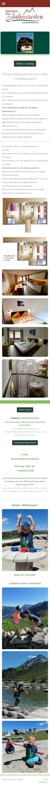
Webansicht (43, 782)
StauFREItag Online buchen (25, 443)
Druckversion (9, 779)
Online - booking (25, 63)
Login (45, 779)
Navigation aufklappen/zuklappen (25, 3)
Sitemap (20, 779)
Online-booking (25, 410)
